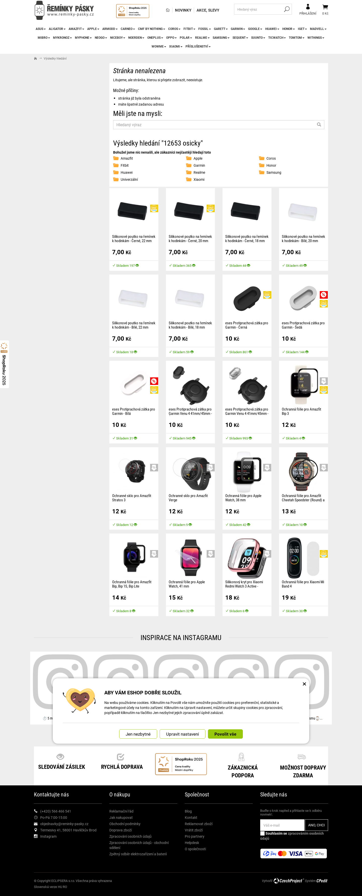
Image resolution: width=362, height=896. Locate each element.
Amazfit (76, 29)
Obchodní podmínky (125, 823)
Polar (186, 37)
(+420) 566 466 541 (55, 811)
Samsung (221, 37)
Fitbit (189, 29)
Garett (221, 29)
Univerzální (129, 179)
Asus (41, 29)
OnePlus (155, 37)
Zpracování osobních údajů (130, 836)
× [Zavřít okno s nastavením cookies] (304, 683)
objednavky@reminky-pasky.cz (64, 823)
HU (60, 886)
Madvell (318, 29)
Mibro (44, 37)
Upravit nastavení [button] (182, 734)
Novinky (183, 10)
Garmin (238, 29)
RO (65, 886)
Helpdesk (192, 842)
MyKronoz (62, 37)
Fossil (204, 29)
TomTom (296, 37)
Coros (174, 29)
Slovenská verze (45, 886)
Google (255, 29)
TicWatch (277, 37)
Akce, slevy (208, 10)
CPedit (322, 881)
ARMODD (110, 29)
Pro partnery (194, 836)
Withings (315, 37)
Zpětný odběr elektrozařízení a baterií (138, 854)
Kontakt (191, 817)
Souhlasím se (292, 836)
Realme (202, 37)
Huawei (272, 29)
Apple (93, 29)
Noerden (136, 37)
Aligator (57, 29)
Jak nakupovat (121, 817)
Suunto (258, 37)
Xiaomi (176, 46)
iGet (302, 29)
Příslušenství (198, 46)
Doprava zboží (120, 830)
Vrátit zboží (194, 830)
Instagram (48, 836)
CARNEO (128, 29)
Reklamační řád (121, 811)
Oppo (171, 37)
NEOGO (101, 37)
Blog (188, 811)
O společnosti (195, 848)
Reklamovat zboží (198, 823)
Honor (288, 29)
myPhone (83, 37)
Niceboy (117, 37)
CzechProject (288, 881)
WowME (159, 46)
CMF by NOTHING (151, 29)
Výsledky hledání (55, 58)
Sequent (240, 37)
